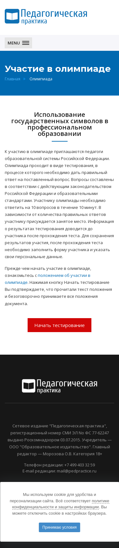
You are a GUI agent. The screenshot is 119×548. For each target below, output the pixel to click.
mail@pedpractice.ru (76, 471)
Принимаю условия (60, 527)
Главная (12, 79)
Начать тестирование (59, 325)
